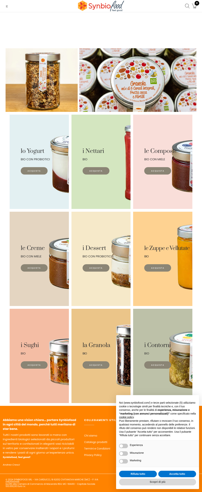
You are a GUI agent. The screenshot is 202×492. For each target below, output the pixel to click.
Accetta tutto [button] (177, 473)
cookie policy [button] (126, 417)
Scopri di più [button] (158, 481)
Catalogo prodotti (95, 442)
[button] (9, 80)
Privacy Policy (93, 455)
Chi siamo (90, 435)
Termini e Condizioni (97, 448)
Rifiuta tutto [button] (138, 473)
